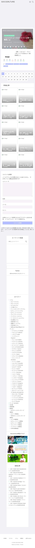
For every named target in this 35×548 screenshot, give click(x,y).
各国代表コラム (15, 321)
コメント (6, 181)
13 (6, 76)
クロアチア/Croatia (17, 352)
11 (32, 73)
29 (26, 79)
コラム (8, 30)
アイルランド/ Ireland (17, 330)
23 (8, 79)
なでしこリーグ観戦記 (16, 423)
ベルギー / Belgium (17, 386)
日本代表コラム (15, 325)
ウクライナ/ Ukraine (17, 341)
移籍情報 (12, 406)
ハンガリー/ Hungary (17, 377)
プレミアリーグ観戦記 (16, 424)
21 (29, 76)
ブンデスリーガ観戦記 (16, 426)
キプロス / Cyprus (16, 348)
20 (26, 76)
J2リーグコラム (15, 303)
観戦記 (11, 408)
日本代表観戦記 (15, 428)
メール (4, 204)
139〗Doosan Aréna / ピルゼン (18, 485)
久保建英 (6, 66)
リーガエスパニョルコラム (17, 318)
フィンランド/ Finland (17, 379)
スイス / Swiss (16, 354)
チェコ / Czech (16, 368)
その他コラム (14, 307)
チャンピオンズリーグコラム (17, 30)
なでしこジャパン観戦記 (17, 421)
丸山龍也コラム (15, 319)
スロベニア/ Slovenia (17, 365)
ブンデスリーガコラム (16, 316)
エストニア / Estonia (17, 343)
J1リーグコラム (15, 301)
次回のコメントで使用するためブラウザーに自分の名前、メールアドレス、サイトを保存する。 (17, 218)
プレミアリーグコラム (16, 314)
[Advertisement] (17, 15)
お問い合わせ (28, 538)
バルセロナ (16, 63)
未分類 (11, 404)
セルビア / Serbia (16, 366)
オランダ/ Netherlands (18, 347)
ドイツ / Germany (16, 372)
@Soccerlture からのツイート (17, 273)
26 (17, 79)
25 (14, 79)
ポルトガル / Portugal (17, 394)
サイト (4, 210)
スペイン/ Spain (16, 361)
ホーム (4, 30)
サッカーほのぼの (14, 403)
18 (20, 76)
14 (8, 76)
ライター (11, 538)
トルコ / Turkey (16, 374)
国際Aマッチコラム (15, 323)
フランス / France (16, 381)
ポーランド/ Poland (17, 388)
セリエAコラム (14, 305)
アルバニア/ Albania (17, 332)
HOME (5, 538)
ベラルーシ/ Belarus (17, 385)
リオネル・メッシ (23, 63)
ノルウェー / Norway (17, 376)
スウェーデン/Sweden (17, 356)
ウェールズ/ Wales (16, 339)
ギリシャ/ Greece (16, 350)
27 (20, 79)
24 (11, 79)
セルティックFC (9, 63)
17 (17, 76)
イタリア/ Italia (16, 334)
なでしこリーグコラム (16, 312)
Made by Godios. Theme (17, 544)
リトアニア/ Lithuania (17, 397)
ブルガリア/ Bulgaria (17, 383)
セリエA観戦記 (14, 419)
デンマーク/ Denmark (17, 370)
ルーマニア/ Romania (17, 399)
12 (3, 76)
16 (14, 76)
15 (11, 76)
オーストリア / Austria (18, 345)
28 (23, 79)
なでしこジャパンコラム (17, 310)
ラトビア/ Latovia (16, 395)
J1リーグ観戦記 (15, 414)
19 (23, 76)
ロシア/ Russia (16, 401)
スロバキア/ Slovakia (17, 363)
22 (32, 76)
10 (29, 73)
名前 (4, 198)
